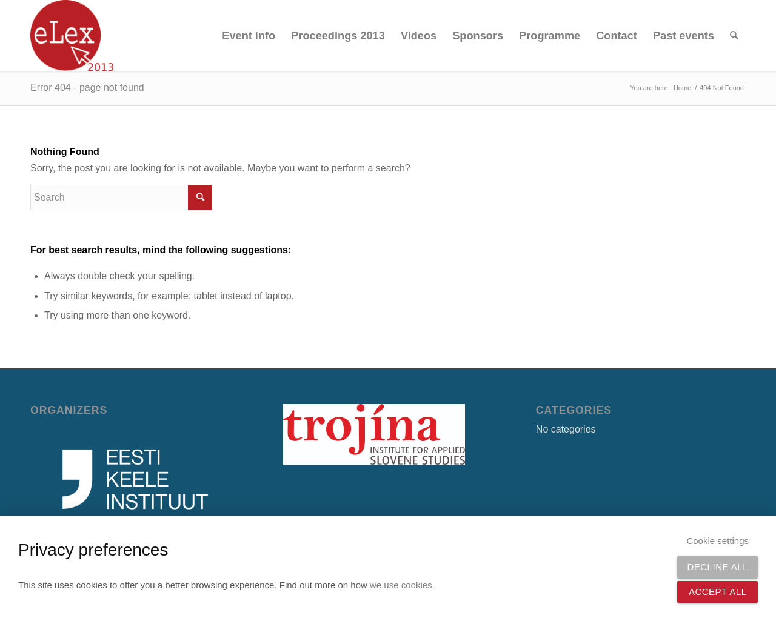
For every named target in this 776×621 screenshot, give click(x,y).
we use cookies (401, 585)
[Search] (734, 35)
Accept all (718, 591)
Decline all (717, 567)
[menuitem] (248, 35)
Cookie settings (717, 541)
